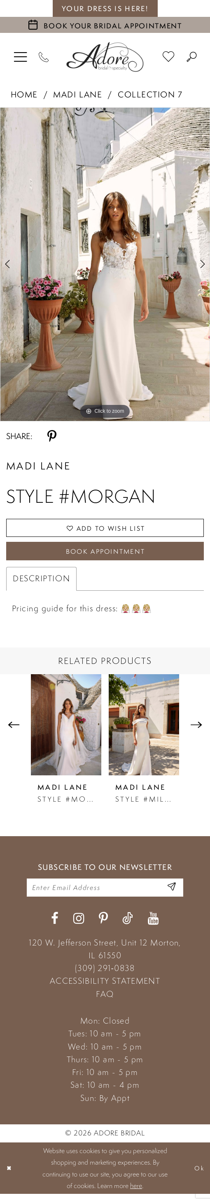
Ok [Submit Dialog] (198, 1174)
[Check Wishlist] (169, 57)
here (136, 1192)
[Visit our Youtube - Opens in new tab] (153, 924)
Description (41, 582)
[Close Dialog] (10, 1174)
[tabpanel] (105, 264)
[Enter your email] (105, 893)
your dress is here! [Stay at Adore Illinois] (105, 8)
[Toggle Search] (192, 57)
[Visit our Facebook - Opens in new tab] (54, 924)
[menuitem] (20, 57)
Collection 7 (150, 94)
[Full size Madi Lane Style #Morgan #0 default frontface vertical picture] (105, 264)
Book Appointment (105, 554)
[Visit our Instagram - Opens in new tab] (78, 924)
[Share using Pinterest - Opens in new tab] (51, 436)
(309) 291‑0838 (105, 974)
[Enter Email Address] (171, 892)
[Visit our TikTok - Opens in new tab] (127, 924)
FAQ (105, 999)
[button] (20, 57)
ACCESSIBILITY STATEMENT (105, 987)
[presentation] (66, 728)
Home (24, 94)
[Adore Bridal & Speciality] (105, 56)
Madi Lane (77, 94)
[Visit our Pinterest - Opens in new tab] (103, 924)
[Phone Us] (44, 57)
